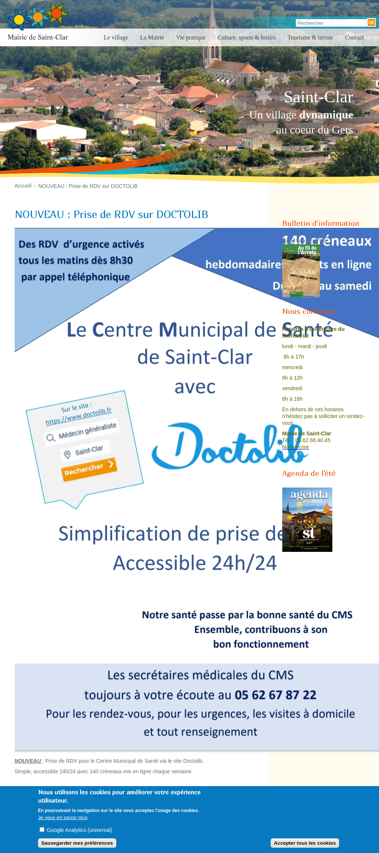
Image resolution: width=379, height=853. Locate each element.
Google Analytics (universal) (80, 830)
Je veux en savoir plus (63, 817)
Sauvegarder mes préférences (77, 843)
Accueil (23, 186)
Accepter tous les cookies (305, 843)
